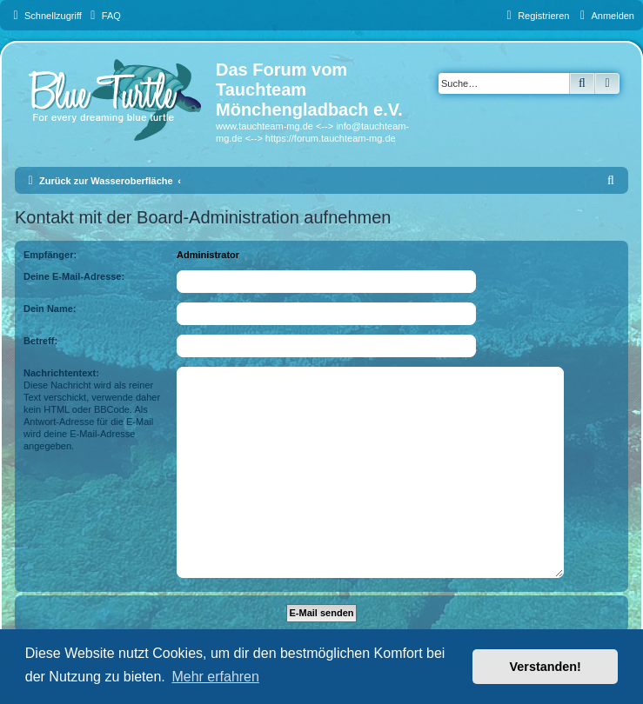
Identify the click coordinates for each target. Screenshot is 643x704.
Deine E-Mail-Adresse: (73, 276)
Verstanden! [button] (545, 667)
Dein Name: (50, 308)
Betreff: (40, 340)
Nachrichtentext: (61, 373)
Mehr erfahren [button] (215, 676)
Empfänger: (50, 254)
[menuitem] (103, 15)
